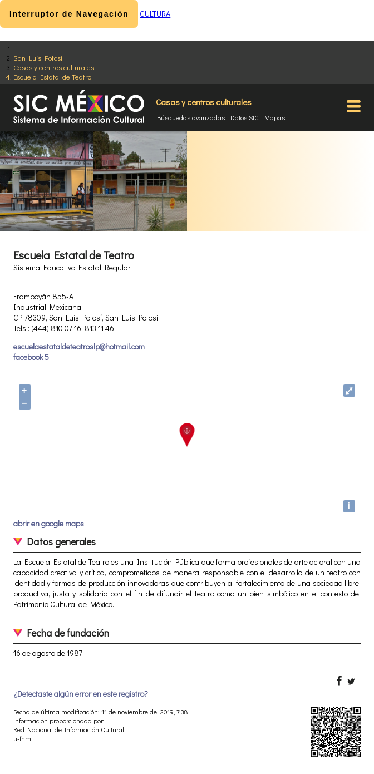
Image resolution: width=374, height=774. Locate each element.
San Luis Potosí (37, 57)
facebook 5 (31, 357)
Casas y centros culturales (53, 67)
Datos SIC (244, 117)
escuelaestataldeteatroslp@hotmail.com (79, 346)
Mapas (274, 117)
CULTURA (155, 13)
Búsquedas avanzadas (191, 117)
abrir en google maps (48, 523)
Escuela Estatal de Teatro (52, 76)
